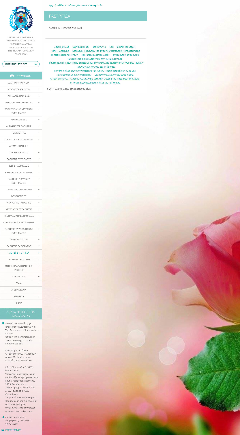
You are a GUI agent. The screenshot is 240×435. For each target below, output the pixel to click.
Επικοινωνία (99, 46)
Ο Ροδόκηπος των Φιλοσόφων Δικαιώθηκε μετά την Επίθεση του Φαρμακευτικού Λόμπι (94, 78)
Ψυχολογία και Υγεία (19, 89)
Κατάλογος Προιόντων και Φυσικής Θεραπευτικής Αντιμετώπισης (106, 50)
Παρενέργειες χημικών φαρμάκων (73, 74)
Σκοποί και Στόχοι (126, 46)
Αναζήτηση (37, 64)
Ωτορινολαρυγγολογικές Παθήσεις (18, 267)
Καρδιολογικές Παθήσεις (18, 172)
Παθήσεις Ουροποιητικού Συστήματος (19, 231)
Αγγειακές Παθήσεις (19, 95)
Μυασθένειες (18, 196)
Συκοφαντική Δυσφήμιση (126, 54)
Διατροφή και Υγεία (18, 82)
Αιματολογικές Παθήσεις (19, 102)
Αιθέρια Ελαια (18, 289)
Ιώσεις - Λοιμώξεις (19, 165)
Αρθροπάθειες (19, 119)
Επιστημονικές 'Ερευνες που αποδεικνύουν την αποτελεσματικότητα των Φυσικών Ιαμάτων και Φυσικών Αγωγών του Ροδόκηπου (96, 64)
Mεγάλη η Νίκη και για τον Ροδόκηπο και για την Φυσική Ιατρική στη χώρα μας (95, 70)
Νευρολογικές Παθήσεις (19, 209)
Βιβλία (18, 302)
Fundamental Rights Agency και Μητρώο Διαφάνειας (95, 58)
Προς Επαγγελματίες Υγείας (95, 54)
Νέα (111, 46)
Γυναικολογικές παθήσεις (18, 139)
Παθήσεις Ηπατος (18, 152)
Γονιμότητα (19, 132)
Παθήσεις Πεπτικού (18, 252)
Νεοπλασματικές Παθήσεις (19, 215)
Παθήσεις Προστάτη (19, 259)
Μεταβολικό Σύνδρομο (19, 189)
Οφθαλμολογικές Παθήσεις (18, 222)
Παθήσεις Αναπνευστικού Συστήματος (18, 111)
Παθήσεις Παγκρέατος (19, 246)
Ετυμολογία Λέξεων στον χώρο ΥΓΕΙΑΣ (114, 74)
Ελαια (19, 283)
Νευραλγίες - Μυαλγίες (19, 202)
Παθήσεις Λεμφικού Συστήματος (19, 180)
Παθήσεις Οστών (18, 239)
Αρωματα (19, 296)
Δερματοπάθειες (18, 145)
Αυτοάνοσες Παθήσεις (18, 126)
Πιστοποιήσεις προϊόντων (64, 54)
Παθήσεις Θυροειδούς (19, 159)
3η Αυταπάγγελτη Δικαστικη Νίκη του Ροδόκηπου (95, 82)
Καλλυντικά (18, 276)
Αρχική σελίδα (56, 5)
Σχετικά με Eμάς (81, 46)
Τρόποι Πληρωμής (59, 50)
